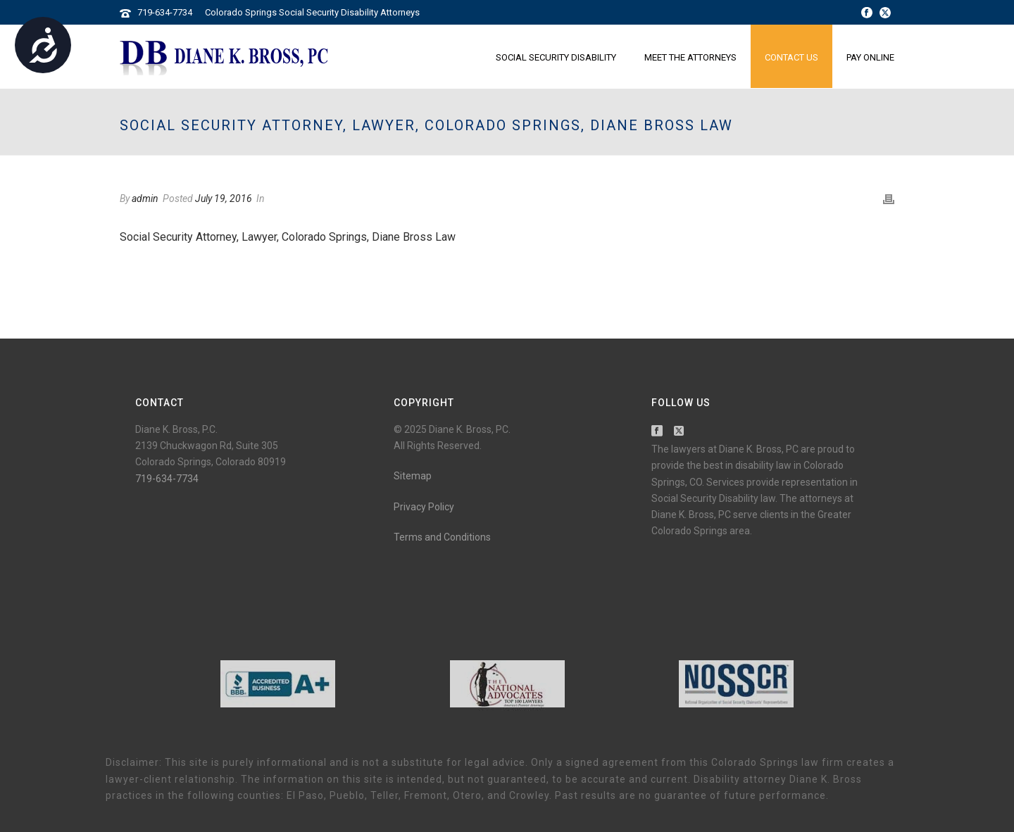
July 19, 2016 (223, 198)
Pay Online (870, 57)
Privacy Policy (424, 506)
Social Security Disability (556, 57)
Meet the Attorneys (690, 57)
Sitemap (413, 475)
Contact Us (791, 57)
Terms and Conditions (442, 537)
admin (145, 198)
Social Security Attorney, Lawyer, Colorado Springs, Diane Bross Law (288, 237)
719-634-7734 (164, 12)
